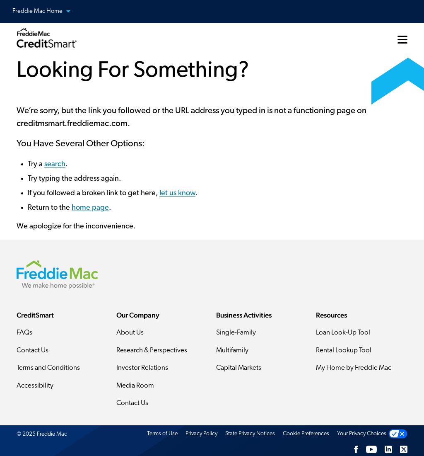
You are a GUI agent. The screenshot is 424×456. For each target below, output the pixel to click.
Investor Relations (142, 367)
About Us (130, 332)
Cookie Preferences (306, 434)
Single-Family (236, 332)
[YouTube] (371, 449)
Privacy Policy (201, 434)
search (54, 164)
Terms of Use (162, 434)
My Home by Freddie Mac (353, 367)
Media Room (135, 385)
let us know (177, 193)
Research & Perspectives (151, 350)
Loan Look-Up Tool (343, 332)
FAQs (24, 332)
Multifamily (232, 350)
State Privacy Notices (250, 434)
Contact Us (32, 350)
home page (90, 208)
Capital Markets (238, 367)
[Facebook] (356, 449)
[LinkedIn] (388, 449)
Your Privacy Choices (361, 434)
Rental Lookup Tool (343, 350)
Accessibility (35, 385)
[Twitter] (404, 449)
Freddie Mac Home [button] (46, 12)
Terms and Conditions (48, 367)
